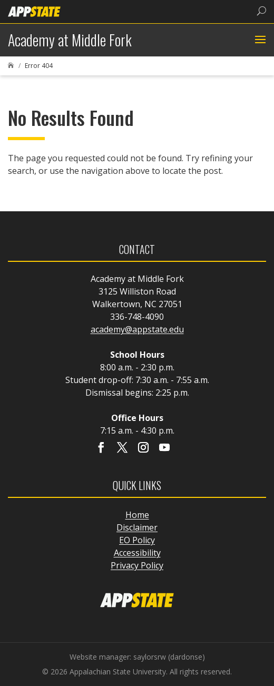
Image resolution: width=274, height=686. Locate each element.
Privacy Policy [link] (137, 565)
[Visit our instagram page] (143, 448)
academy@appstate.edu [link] (137, 329)
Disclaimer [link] (137, 527)
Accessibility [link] (137, 552)
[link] (34, 10)
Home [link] (137, 515)
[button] (259, 40)
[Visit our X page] (122, 448)
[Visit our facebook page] (101, 448)
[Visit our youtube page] (164, 448)
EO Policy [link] (137, 540)
